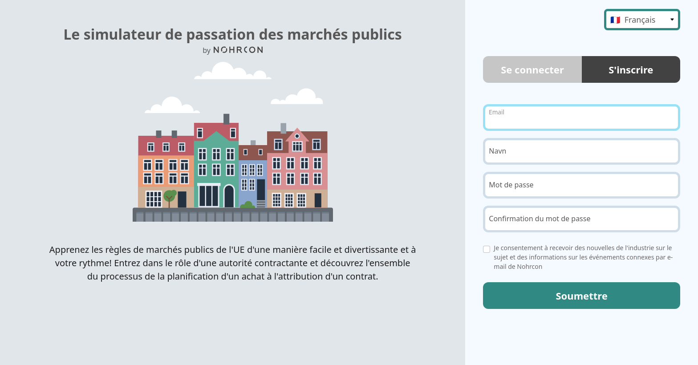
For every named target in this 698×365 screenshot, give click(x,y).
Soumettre (581, 295)
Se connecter (532, 69)
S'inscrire (631, 69)
